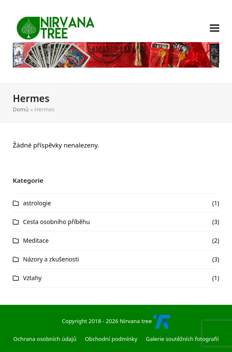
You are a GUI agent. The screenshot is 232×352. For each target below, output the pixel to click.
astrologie (37, 203)
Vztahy (32, 278)
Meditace (36, 240)
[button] (214, 41)
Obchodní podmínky (111, 339)
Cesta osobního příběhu (56, 222)
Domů (21, 109)
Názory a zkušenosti (51, 259)
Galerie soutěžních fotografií (182, 339)
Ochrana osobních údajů (44, 339)
